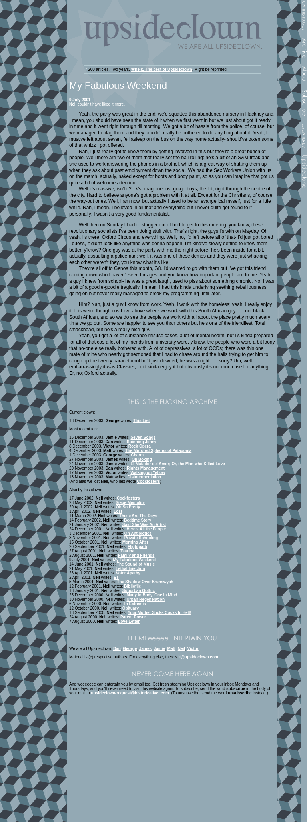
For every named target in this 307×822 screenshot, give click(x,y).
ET (116, 577)
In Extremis (135, 604)
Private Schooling (141, 538)
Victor (193, 648)
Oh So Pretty (128, 507)
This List (141, 420)
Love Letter (129, 621)
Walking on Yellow (147, 472)
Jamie (159, 648)
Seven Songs (142, 437)
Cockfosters (148, 481)
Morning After (135, 542)
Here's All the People (146, 529)
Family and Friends (136, 555)
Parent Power (133, 617)
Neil (72, 104)
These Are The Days (138, 516)
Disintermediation (144, 477)
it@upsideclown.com (198, 657)
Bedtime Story (137, 520)
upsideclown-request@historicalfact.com (130, 693)
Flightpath (137, 546)
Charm (137, 455)
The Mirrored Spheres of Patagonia (158, 450)
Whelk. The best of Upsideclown (161, 69)
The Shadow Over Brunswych (145, 582)
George (130, 648)
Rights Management (146, 468)
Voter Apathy (128, 573)
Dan (117, 648)
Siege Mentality (130, 502)
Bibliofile (132, 586)
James (145, 648)
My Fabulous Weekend (134, 560)
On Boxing (142, 459)
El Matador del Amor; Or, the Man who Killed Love (177, 464)
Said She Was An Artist (144, 524)
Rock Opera (139, 446)
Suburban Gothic (138, 590)
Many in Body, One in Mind (151, 595)
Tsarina (127, 551)
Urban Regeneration (145, 599)
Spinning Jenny (141, 442)
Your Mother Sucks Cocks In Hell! (159, 612)
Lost (118, 511)
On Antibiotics (138, 533)
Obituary (130, 608)
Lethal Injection (130, 568)
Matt (171, 648)
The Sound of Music (136, 564)
